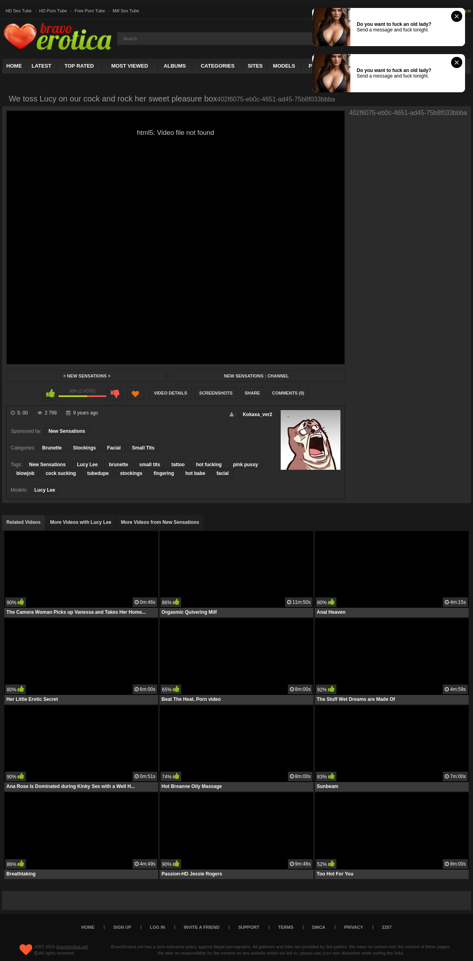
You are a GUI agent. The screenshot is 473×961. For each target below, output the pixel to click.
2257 (386, 927)
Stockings (84, 448)
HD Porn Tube (53, 10)
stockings (131, 473)
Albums (175, 66)
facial (223, 473)
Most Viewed (129, 66)
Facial (114, 448)
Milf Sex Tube (126, 10)
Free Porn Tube (89, 10)
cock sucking (61, 473)
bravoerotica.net (72, 946)
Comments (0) (288, 393)
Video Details (170, 393)
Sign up (122, 927)
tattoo (177, 464)
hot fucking (209, 464)
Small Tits (143, 448)
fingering (164, 473)
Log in (465, 10)
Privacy (353, 927)
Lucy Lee (87, 464)
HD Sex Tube (18, 10)
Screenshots (216, 393)
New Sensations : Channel (256, 376)
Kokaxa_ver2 (257, 414)
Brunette (52, 448)
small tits (149, 464)
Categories (218, 66)
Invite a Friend (202, 927)
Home (14, 66)
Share (252, 393)
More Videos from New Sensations (160, 522)
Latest (41, 66)
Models (284, 66)
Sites (255, 66)
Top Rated (79, 66)
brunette (118, 464)
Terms (286, 927)
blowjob (25, 473)
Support (248, 927)
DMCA (318, 927)
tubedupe (98, 473)
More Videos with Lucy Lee (80, 522)
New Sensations (86, 376)
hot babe (195, 473)
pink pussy (245, 464)
